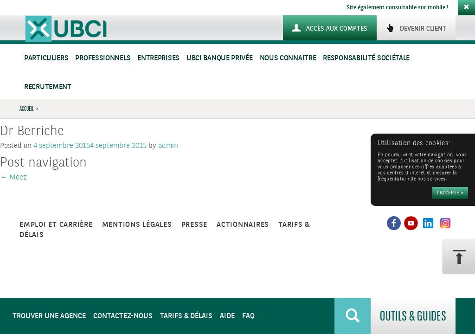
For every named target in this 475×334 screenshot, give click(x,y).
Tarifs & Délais (186, 316)
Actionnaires (243, 225)
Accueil (26, 108)
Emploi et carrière (56, 225)
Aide (227, 316)
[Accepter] (450, 193)
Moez (13, 177)
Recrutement (47, 87)
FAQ (248, 316)
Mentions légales (137, 225)
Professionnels (102, 58)
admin (168, 146)
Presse (194, 225)
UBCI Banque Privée (219, 58)
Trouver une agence (49, 316)
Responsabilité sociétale (366, 58)
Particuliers (46, 58)
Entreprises (158, 58)
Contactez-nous (123, 316)
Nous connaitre (288, 58)
